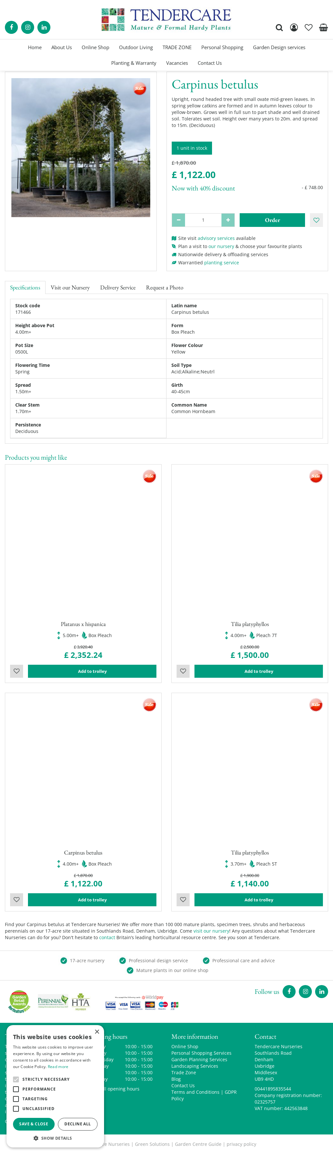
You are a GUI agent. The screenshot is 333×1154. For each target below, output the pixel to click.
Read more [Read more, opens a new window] (58, 1066)
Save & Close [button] (33, 1124)
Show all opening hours (114, 1089)
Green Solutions (152, 1144)
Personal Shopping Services (201, 1053)
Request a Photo (164, 287)
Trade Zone (183, 1072)
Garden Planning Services (199, 1059)
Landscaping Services (194, 1066)
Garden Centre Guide (198, 1144)
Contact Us (183, 1085)
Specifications (25, 287)
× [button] (96, 1032)
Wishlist (16, 671)
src (279, 27)
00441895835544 (273, 1089)
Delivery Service (118, 287)
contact (107, 937)
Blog (176, 1079)
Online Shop (184, 1046)
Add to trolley (92, 671)
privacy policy (241, 1144)
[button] (55, 1138)
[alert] (55, 1086)
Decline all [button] (77, 1124)
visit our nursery (211, 931)
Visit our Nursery (70, 287)
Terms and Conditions (195, 1092)
